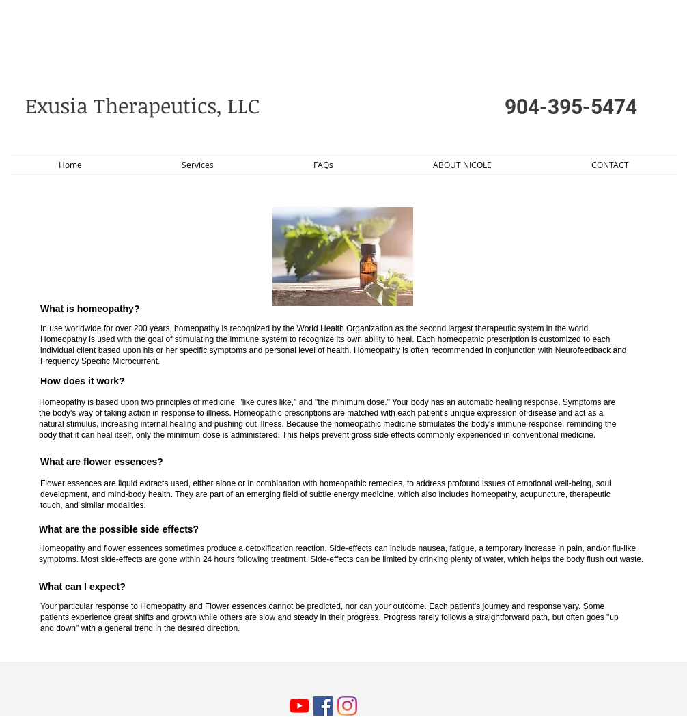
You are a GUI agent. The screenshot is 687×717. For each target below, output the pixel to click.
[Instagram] (347, 706)
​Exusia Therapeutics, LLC (145, 106)
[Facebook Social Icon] (323, 706)
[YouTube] (299, 706)
